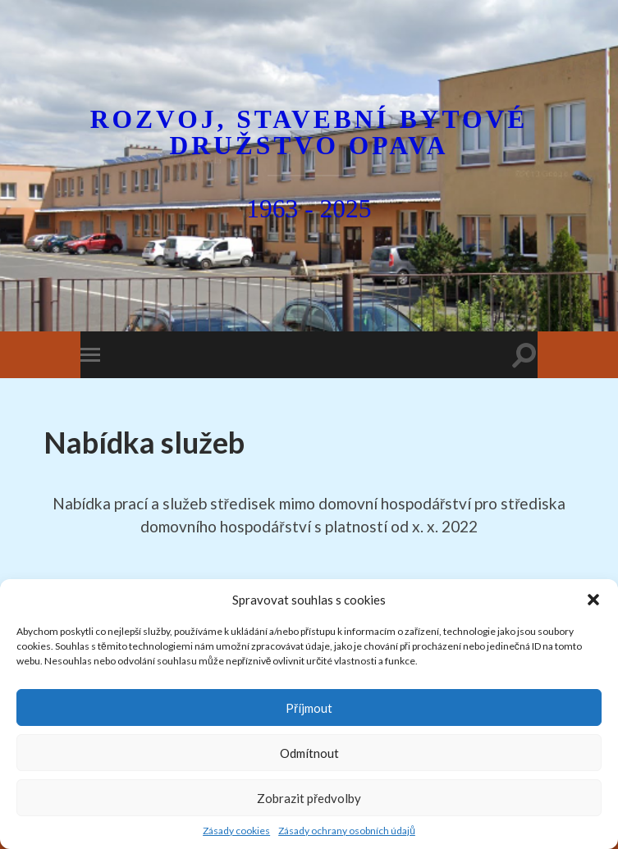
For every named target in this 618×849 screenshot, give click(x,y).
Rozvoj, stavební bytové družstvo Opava (309, 132)
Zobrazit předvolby (309, 798)
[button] (593, 599)
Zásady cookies (236, 830)
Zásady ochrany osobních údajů (346, 830)
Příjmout (309, 708)
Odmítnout (309, 753)
